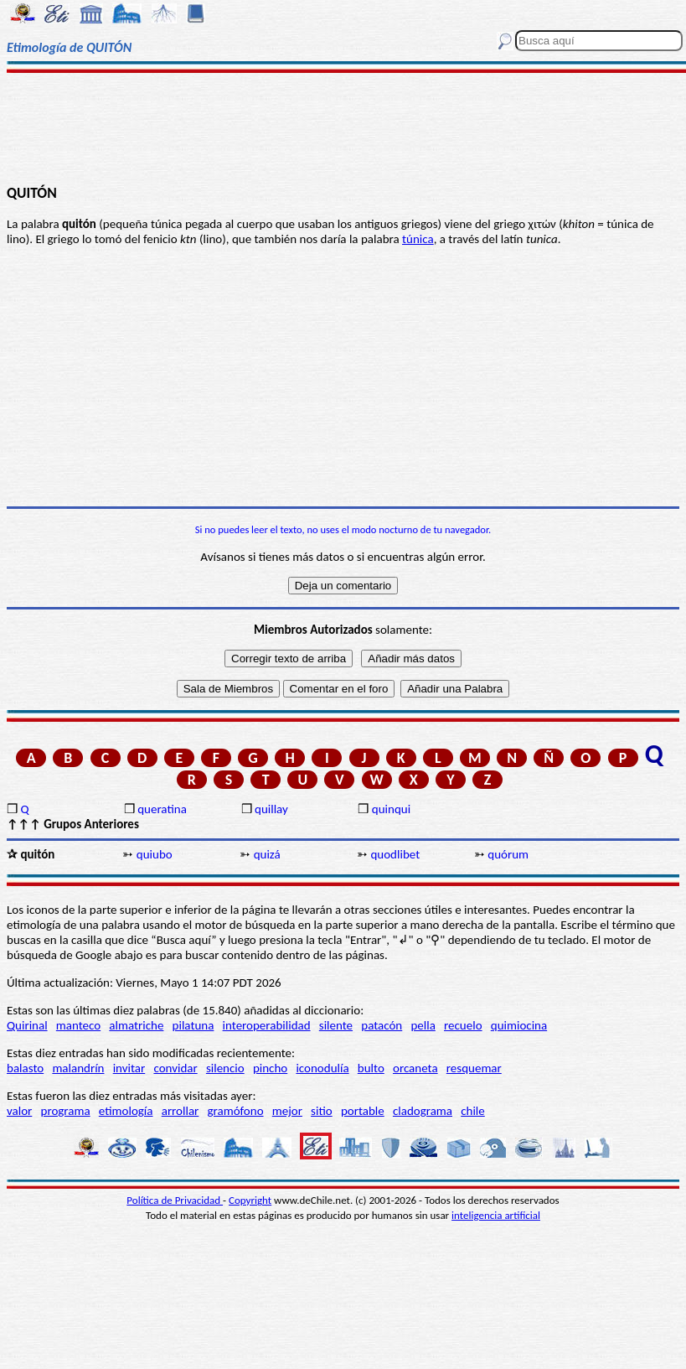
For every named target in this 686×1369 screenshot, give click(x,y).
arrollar (180, 1110)
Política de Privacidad (174, 1200)
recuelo (463, 1025)
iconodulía (322, 1068)
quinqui (391, 809)
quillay (271, 809)
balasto (25, 1068)
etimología (126, 1110)
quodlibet (395, 854)
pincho (270, 1068)
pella (422, 1025)
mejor (287, 1110)
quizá (267, 854)
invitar (129, 1068)
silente (336, 1025)
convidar (175, 1068)
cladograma (422, 1110)
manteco (78, 1025)
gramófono (236, 1110)
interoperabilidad (267, 1025)
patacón (381, 1025)
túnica (418, 238)
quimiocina (519, 1025)
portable (362, 1110)
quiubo (155, 854)
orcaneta (415, 1068)
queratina (162, 809)
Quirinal (27, 1025)
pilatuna (193, 1025)
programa (65, 1110)
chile (473, 1110)
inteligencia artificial (495, 1215)
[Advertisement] (343, 127)
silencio (225, 1068)
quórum (508, 854)
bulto (371, 1068)
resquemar (474, 1068)
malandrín (78, 1068)
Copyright (250, 1200)
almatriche (136, 1025)
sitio (322, 1110)
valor (19, 1110)
